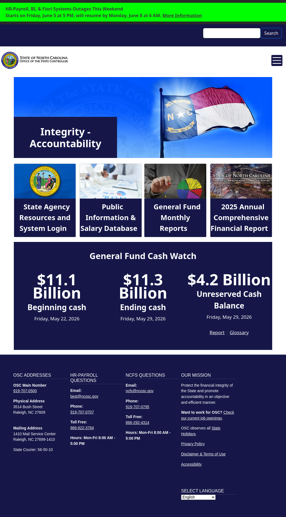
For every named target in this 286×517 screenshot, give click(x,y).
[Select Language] (198, 497)
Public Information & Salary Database (109, 217)
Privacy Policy (193, 444)
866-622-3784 (82, 428)
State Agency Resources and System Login (44, 217)
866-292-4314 (137, 423)
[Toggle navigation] (277, 60)
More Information (182, 15)
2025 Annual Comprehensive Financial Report (240, 217)
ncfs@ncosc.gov (139, 391)
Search (271, 33)
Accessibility (191, 464)
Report (217, 332)
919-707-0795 (137, 407)
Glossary (239, 332)
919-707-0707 (82, 412)
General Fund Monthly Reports (176, 217)
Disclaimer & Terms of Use (203, 454)
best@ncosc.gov (84, 396)
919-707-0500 (25, 391)
